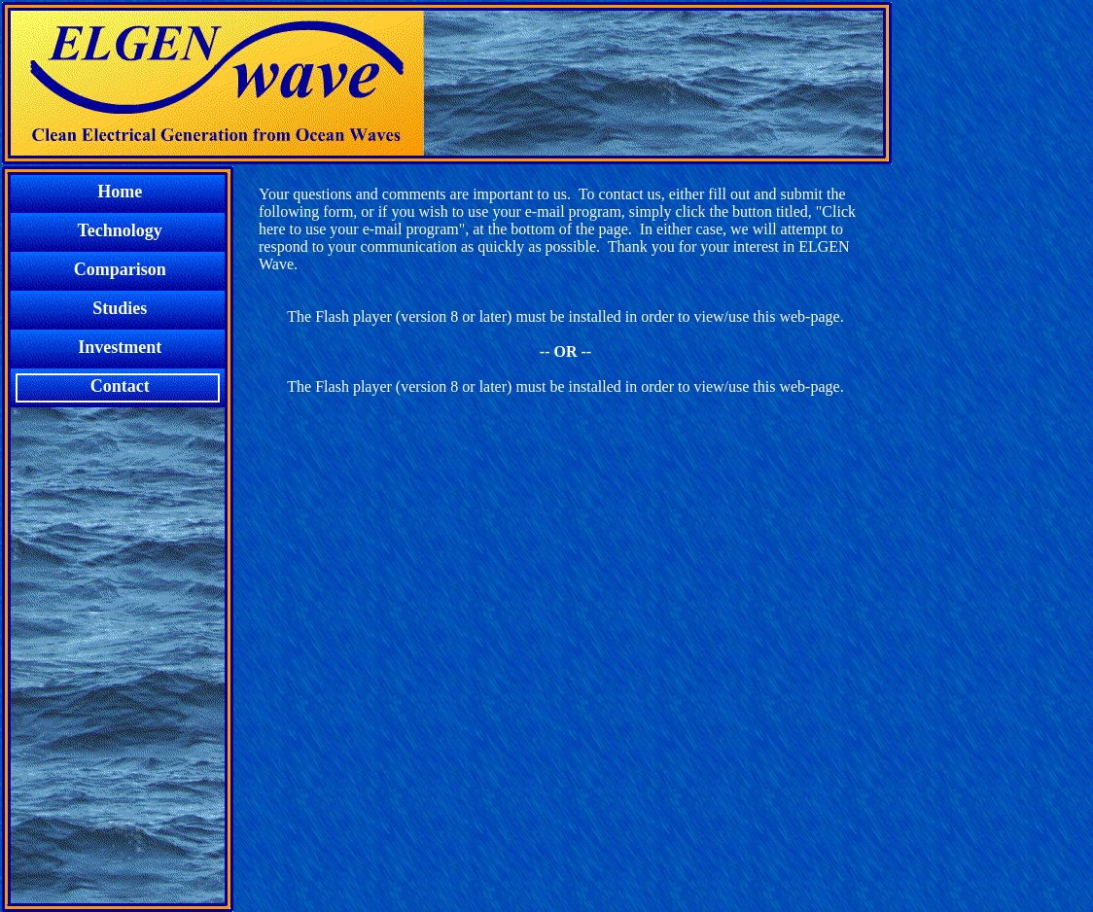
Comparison (118, 269)
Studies (117, 308)
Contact (117, 386)
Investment (118, 347)
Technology (118, 230)
